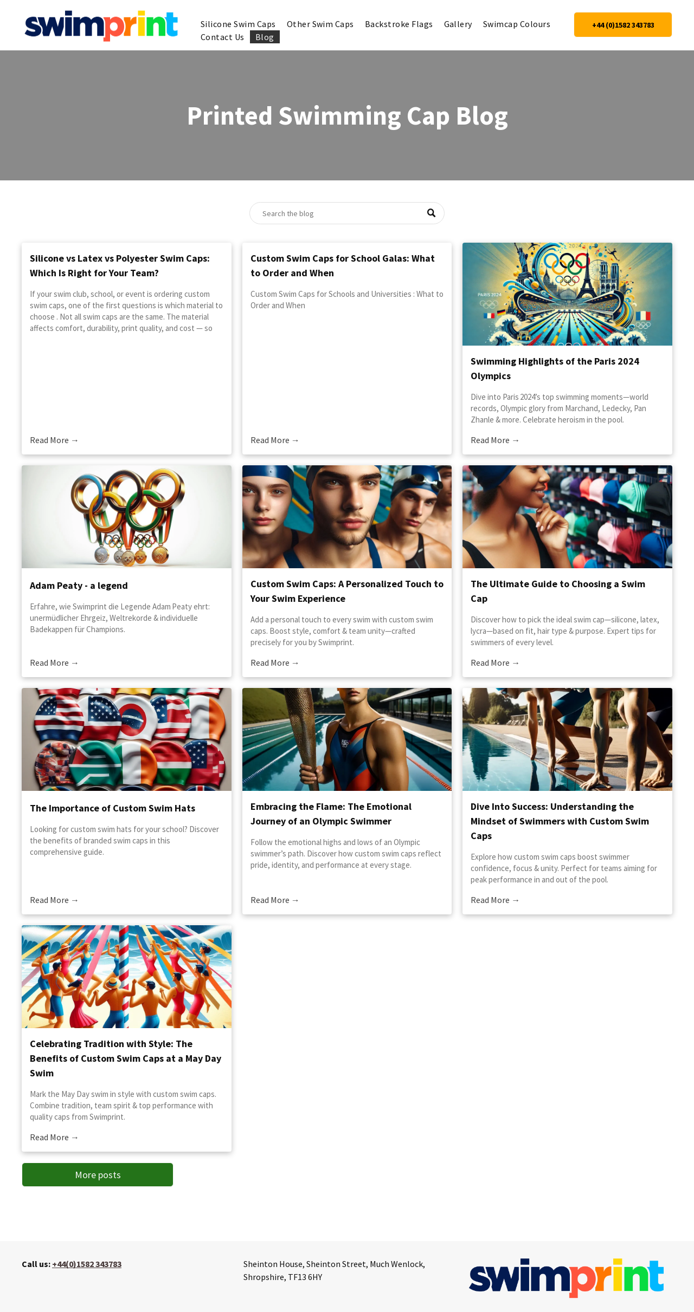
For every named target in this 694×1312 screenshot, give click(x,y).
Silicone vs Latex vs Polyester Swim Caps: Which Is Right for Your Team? (120, 265)
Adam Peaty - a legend (79, 585)
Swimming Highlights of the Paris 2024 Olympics (555, 368)
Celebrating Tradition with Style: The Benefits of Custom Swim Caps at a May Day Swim (125, 1058)
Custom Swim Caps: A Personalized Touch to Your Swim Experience (347, 591)
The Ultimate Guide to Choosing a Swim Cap (558, 591)
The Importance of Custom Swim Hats (112, 808)
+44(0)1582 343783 (86, 1263)
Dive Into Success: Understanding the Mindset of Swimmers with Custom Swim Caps (560, 821)
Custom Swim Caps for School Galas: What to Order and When (342, 265)
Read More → (54, 439)
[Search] (347, 213)
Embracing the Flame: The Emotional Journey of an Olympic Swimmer (331, 813)
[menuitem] (238, 23)
